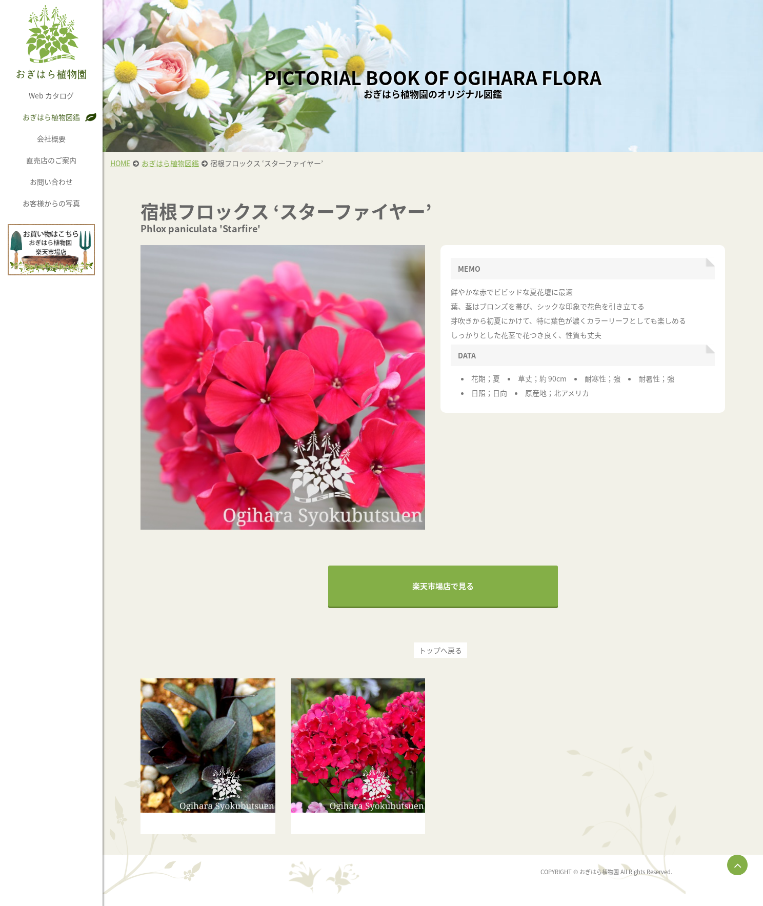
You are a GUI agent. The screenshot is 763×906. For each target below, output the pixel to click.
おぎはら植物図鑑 (51, 117)
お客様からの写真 (51, 203)
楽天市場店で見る (443, 586)
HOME (120, 163)
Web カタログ (51, 95)
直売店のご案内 (51, 160)
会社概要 (51, 138)
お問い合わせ (51, 181)
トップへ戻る (440, 650)
